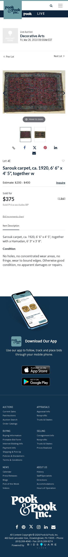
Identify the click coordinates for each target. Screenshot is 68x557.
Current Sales (9, 411)
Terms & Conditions (12, 460)
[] (61, 198)
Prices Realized (44, 447)
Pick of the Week (11, 484)
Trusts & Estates (44, 419)
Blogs (5, 479)
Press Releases (10, 475)
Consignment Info (45, 435)
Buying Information (12, 435)
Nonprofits (42, 415)
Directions (42, 479)
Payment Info (9, 447)
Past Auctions (9, 415)
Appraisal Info (43, 411)
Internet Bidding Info (13, 443)
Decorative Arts (32, 36)
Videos (6, 488)
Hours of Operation (46, 488)
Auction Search (10, 419)
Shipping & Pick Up (12, 452)
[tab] (11, 227)
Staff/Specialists (44, 475)
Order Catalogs (10, 423)
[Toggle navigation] (60, 5)
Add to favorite (63, 161)
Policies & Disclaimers (13, 456)
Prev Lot (9, 56)
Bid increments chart (13, 216)
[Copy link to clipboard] (13, 148)
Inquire (60, 182)
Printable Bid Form (12, 439)
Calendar (7, 471)
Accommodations (45, 484)
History (40, 471)
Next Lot (59, 56)
